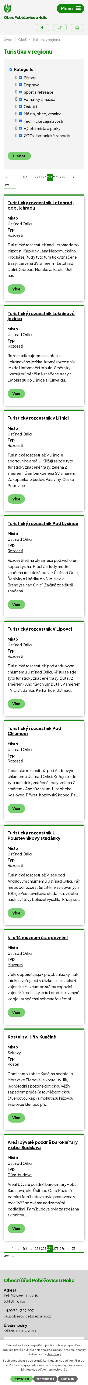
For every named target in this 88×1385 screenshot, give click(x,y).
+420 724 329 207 (19, 1310)
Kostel (13, 1064)
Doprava (31, 84)
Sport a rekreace (38, 92)
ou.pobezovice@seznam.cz (27, 1316)
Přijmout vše (21, 1378)
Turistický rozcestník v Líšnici (38, 417)
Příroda (30, 77)
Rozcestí (15, 235)
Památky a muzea (40, 99)
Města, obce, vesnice (42, 113)
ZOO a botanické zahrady (47, 135)
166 (25, 177)
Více (16, 289)
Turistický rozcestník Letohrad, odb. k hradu (41, 205)
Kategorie (24, 69)
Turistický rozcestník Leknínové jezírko (41, 316)
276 (62, 177)
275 (56, 177)
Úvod (8, 39)
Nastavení (67, 1378)
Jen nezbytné (45, 1378)
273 (43, 177)
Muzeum (15, 964)
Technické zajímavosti (43, 120)
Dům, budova (20, 1174)
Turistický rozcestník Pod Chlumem (34, 731)
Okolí (22, 39)
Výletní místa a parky (42, 128)
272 (37, 177)
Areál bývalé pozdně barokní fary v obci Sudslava (43, 1144)
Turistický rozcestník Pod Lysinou (43, 523)
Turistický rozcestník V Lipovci (40, 628)
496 (7, 185)
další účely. (54, 1354)
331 (74, 177)
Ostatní (30, 106)
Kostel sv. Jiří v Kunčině (32, 1036)
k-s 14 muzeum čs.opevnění (38, 937)
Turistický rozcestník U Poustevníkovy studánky (34, 835)
